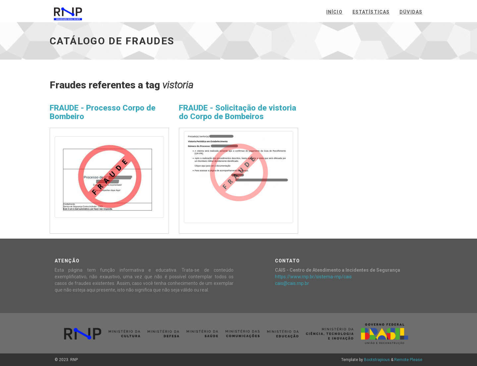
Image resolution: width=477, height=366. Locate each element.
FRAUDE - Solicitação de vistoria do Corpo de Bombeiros (237, 112)
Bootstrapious (377, 359)
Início (334, 12)
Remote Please (408, 359)
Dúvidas (410, 12)
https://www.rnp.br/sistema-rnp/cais (313, 276)
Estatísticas (371, 12)
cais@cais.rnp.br (292, 283)
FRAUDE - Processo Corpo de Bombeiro (102, 112)
